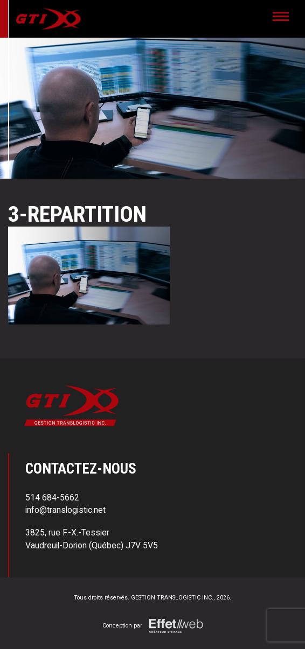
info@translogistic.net (65, 510)
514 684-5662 (52, 497)
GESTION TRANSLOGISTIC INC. (172, 597)
